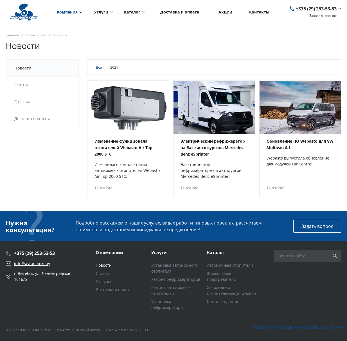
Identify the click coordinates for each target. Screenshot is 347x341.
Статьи (102, 273)
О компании (109, 252)
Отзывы (103, 281)
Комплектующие (223, 301)
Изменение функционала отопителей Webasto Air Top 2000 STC (123, 147)
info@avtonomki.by (32, 263)
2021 (114, 67)
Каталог (215, 252)
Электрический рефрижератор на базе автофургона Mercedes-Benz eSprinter (213, 147)
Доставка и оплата (114, 289)
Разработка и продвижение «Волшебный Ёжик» (299, 327)
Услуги (159, 252)
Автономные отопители (230, 265)
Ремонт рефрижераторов (175, 279)
